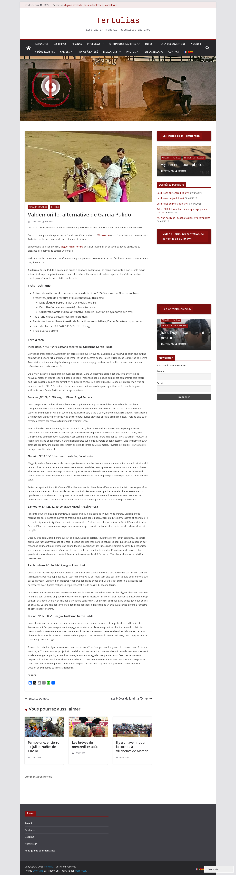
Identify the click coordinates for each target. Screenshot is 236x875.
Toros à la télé (88, 51)
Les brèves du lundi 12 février (131, 698)
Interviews (93, 43)
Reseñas (77, 43)
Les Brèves (60, 43)
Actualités (41, 43)
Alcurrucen (104, 235)
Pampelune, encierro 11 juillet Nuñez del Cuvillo (43, 746)
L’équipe (29, 836)
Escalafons (110, 51)
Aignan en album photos (195, 164)
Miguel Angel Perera (72, 246)
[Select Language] (219, 869)
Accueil (28, 823)
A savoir (196, 43)
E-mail (160, 383)
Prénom (161, 371)
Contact (173, 51)
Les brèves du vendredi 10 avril (173, 192)
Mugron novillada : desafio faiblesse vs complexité (90, 5)
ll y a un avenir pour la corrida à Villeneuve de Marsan (132, 746)
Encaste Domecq (37, 698)
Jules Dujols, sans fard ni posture (183, 335)
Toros (149, 43)
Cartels (65, 51)
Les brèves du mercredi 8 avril (172, 203)
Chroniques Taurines (122, 43)
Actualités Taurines (38, 207)
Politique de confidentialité (40, 850)
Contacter (30, 830)
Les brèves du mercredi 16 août (85, 744)
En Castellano (154, 51)
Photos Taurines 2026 (206, 158)
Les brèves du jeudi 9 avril (170, 198)
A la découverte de (173, 43)
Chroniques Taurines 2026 (174, 326)
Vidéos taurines (45, 51)
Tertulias (118, 20)
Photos (131, 51)
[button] (102, 44)
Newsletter (31, 843)
